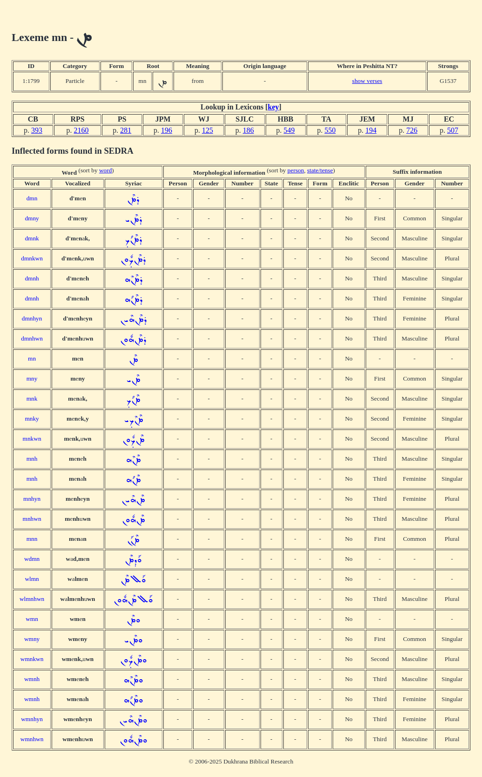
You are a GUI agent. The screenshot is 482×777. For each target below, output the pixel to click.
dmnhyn (32, 318)
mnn (32, 538)
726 (411, 130)
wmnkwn (32, 658)
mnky (32, 418)
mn (32, 358)
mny (32, 378)
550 (329, 130)
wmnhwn (32, 739)
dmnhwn (32, 338)
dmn (32, 198)
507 (452, 130)
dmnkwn (32, 258)
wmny (32, 638)
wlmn (32, 578)
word (105, 170)
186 (248, 130)
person (296, 170)
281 (125, 130)
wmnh (32, 678)
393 (36, 130)
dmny (32, 218)
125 (207, 130)
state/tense (320, 170)
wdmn (32, 558)
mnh (32, 458)
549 (289, 130)
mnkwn (32, 438)
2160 (81, 130)
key (273, 107)
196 (166, 130)
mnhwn (32, 518)
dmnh (32, 278)
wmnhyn (32, 719)
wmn (32, 618)
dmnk (32, 238)
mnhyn (31, 498)
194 (370, 130)
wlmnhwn (32, 598)
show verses (367, 80)
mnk (32, 398)
